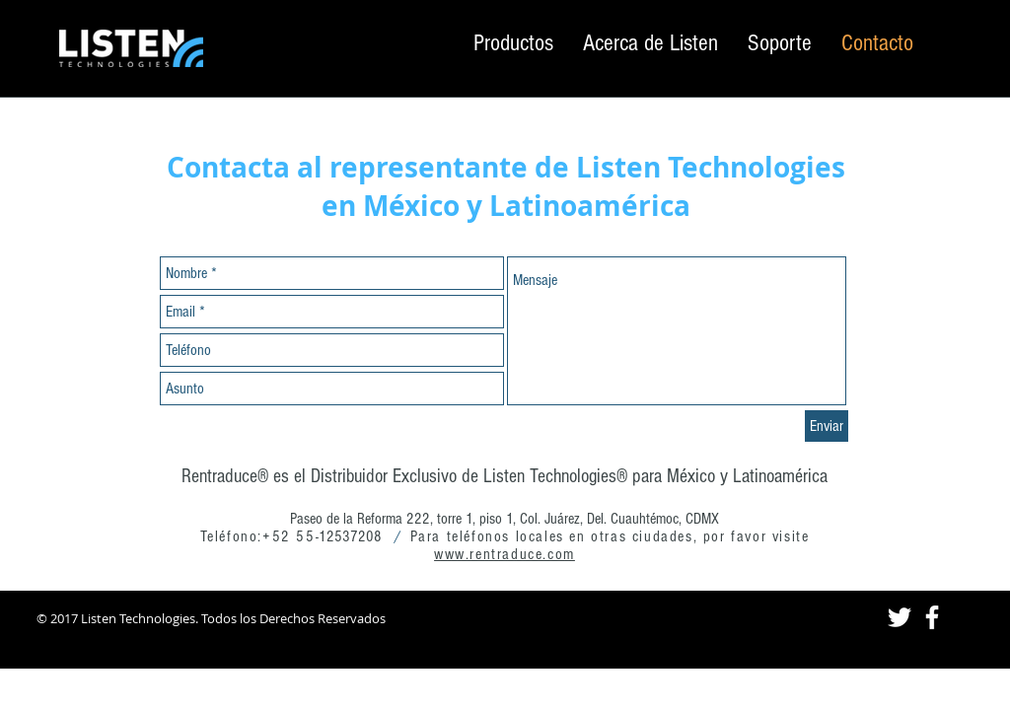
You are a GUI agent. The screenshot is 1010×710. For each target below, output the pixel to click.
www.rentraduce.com (504, 554)
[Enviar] (826, 426)
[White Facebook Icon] (932, 617)
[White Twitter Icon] (899, 617)
